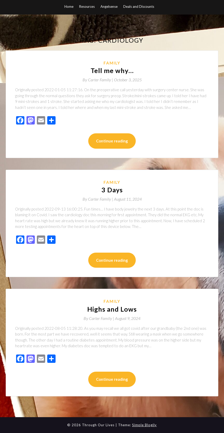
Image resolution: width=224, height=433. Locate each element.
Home (68, 6)
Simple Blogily (144, 425)
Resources (87, 6)
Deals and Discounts (138, 6)
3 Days (112, 190)
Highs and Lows (112, 309)
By (98, 79)
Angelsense (109, 6)
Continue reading (112, 141)
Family (112, 63)
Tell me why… (112, 70)
